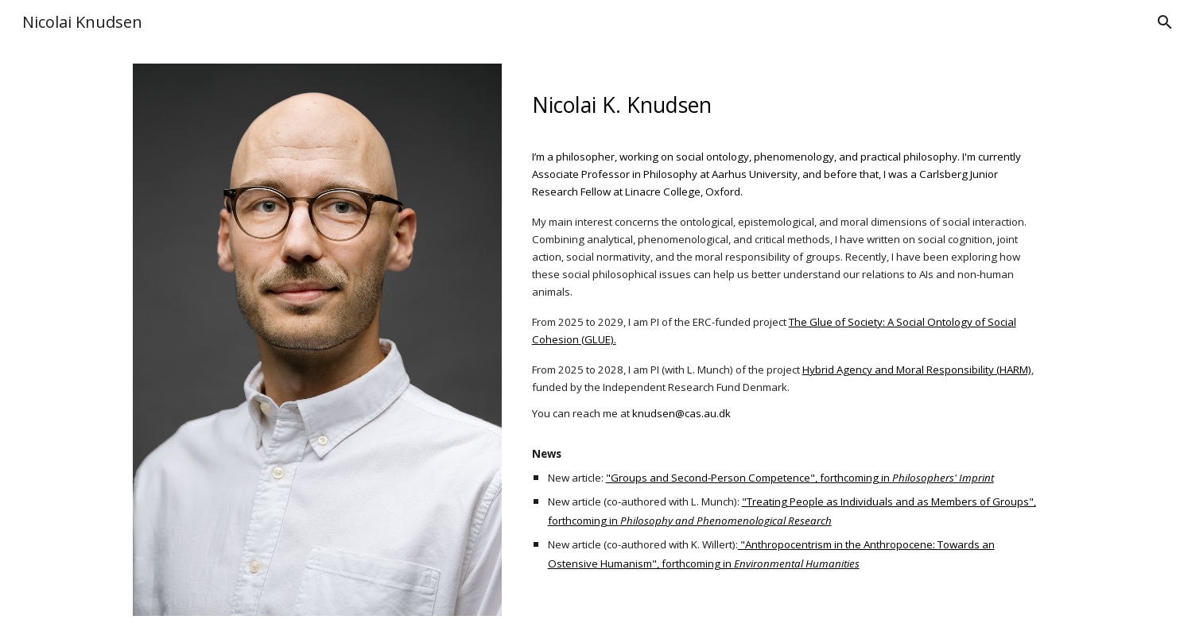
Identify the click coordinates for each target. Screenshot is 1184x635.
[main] (788, 100)
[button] (1165, 22)
